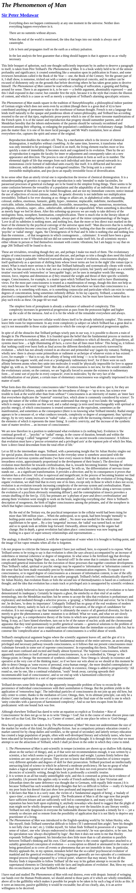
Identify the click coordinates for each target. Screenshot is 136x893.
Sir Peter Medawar (20, 15)
